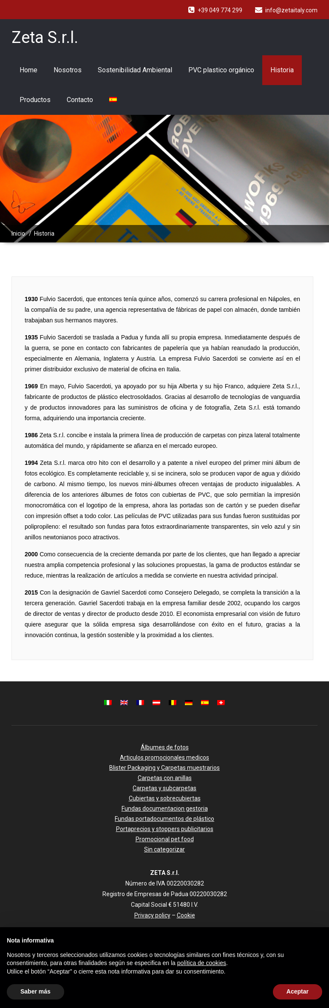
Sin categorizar (164, 849)
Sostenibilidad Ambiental (135, 70)
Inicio (18, 233)
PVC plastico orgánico (221, 70)
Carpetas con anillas (165, 778)
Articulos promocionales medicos (164, 757)
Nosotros (68, 70)
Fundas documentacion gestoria (165, 808)
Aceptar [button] (297, 991)
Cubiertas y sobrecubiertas (165, 798)
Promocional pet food (165, 839)
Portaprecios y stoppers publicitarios (164, 829)
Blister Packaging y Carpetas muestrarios (164, 767)
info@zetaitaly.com (291, 10)
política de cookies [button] (201, 963)
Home (28, 70)
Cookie (186, 915)
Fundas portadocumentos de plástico (164, 818)
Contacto (80, 100)
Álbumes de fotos (165, 747)
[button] (318, 941)
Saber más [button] (35, 991)
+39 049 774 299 (220, 10)
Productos (35, 100)
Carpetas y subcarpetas (164, 788)
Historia (282, 70)
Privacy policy (152, 915)
